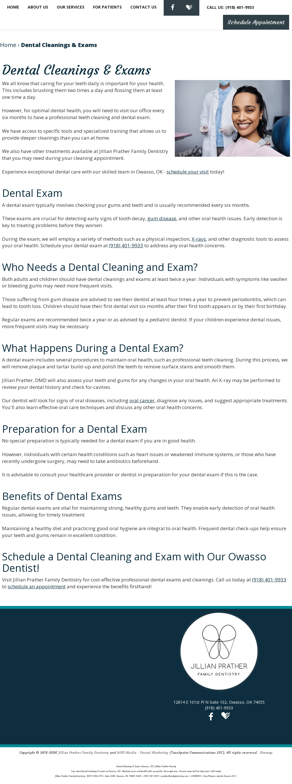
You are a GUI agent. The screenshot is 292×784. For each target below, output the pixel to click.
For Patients (107, 7)
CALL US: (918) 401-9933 (230, 7)
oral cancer (142, 400)
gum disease (161, 218)
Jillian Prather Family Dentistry (83, 752)
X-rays (199, 239)
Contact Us (143, 7)
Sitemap (266, 752)
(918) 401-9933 (126, 245)
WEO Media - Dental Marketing (142, 752)
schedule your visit (188, 171)
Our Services (70, 7)
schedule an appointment (37, 586)
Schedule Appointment (256, 22)
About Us (38, 7)
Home (13, 7)
